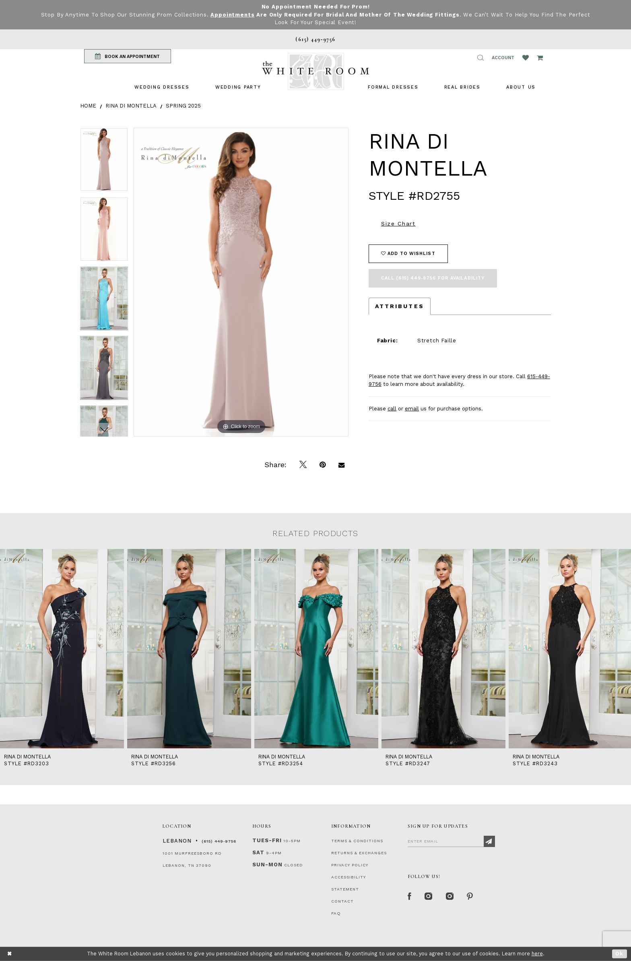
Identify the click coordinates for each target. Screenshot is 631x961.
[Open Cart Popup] (540, 57)
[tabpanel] (104, 162)
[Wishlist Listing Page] (525, 57)
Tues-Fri (267, 840)
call (392, 409)
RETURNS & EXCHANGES (359, 853)
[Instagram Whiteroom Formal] (429, 897)
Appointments (232, 15)
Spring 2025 (183, 106)
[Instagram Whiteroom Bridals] (450, 897)
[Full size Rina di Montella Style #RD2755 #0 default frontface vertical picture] (241, 282)
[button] (480, 57)
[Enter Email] (451, 841)
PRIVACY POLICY (349, 865)
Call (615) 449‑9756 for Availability (433, 278)
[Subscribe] (489, 841)
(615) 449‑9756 (219, 841)
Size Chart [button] (398, 223)
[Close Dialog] (10, 954)
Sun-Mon (267, 865)
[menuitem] (161, 87)
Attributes (399, 306)
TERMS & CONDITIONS (357, 841)
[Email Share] (341, 464)
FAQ (336, 913)
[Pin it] (323, 464)
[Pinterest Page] (470, 897)
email (412, 409)
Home (88, 106)
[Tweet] (303, 465)
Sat (258, 852)
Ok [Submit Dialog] (619, 954)
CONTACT (342, 901)
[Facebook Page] (410, 897)
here (537, 954)
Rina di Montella (131, 106)
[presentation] (62, 649)
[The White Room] (315, 71)
